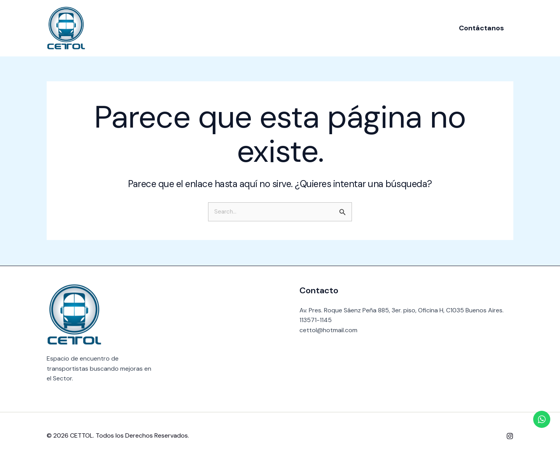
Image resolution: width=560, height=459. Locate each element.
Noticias (310, 28)
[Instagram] (509, 436)
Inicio (203, 28)
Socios (275, 28)
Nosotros (238, 28)
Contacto (351, 28)
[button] (481, 28)
